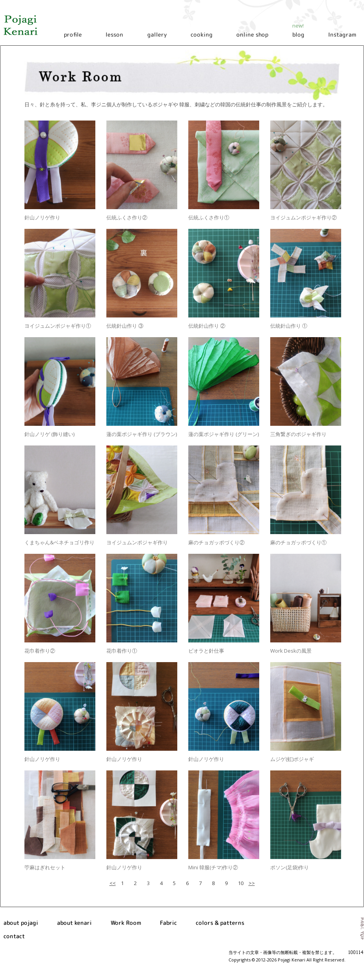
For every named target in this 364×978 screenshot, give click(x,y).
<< (113, 883)
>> (252, 883)
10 (240, 883)
